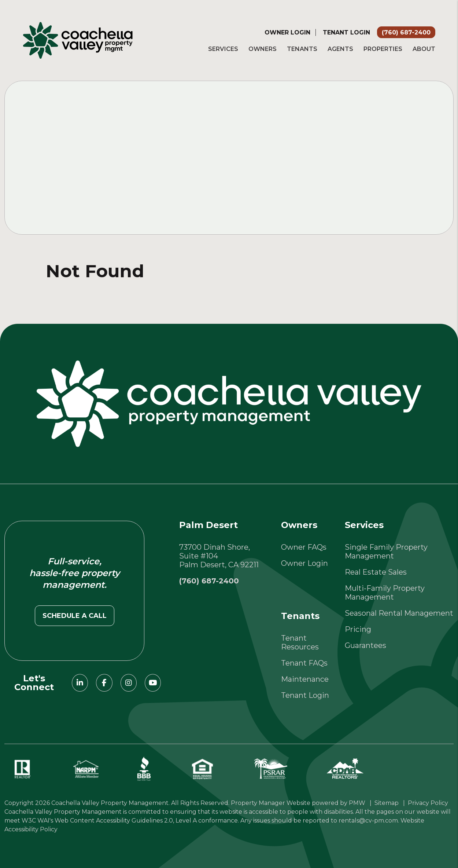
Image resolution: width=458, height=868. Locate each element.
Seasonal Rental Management (399, 613)
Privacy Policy (428, 802)
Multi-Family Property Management (385, 592)
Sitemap (386, 802)
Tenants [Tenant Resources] (302, 48)
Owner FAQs (303, 547)
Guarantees (365, 645)
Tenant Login (346, 32)
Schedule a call (75, 616)
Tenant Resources (300, 642)
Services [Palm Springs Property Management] (223, 48)
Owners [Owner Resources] (262, 48)
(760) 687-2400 (406, 32)
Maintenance (305, 679)
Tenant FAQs (304, 663)
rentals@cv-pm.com (368, 820)
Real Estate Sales (376, 572)
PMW (357, 802)
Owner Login (287, 32)
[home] (78, 39)
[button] (80, 683)
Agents (340, 48)
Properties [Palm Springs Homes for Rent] (382, 48)
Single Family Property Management (386, 551)
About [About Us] (424, 48)
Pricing (358, 629)
